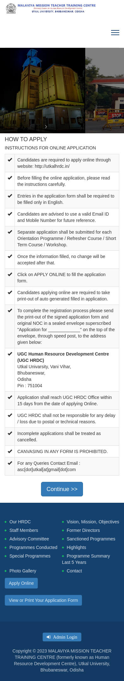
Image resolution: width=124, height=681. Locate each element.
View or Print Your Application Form (43, 600)
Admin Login (63, 637)
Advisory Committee (29, 538)
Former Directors (83, 530)
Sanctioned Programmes (91, 538)
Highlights (76, 547)
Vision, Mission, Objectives (93, 521)
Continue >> (61, 489)
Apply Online (21, 583)
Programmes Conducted (33, 547)
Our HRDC (20, 521)
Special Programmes (29, 555)
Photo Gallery (22, 570)
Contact (74, 570)
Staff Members (23, 530)
